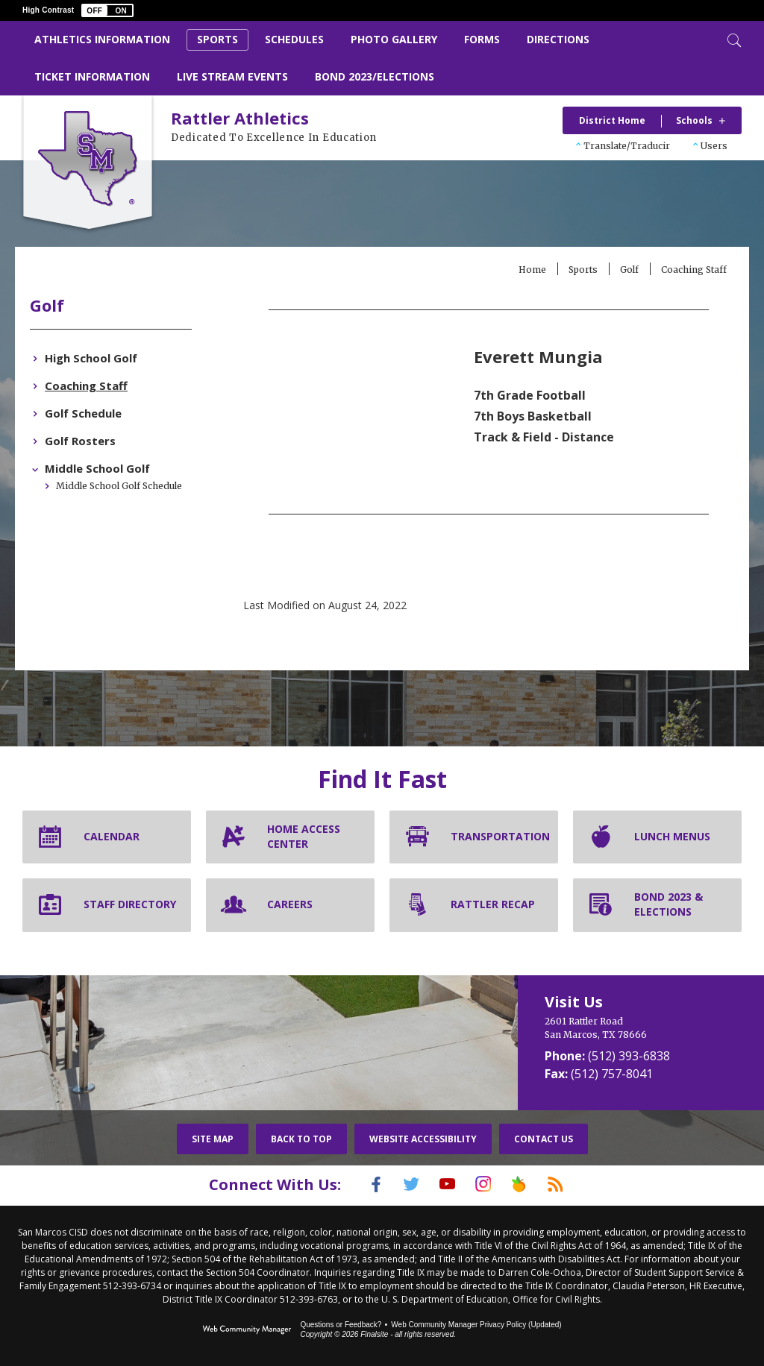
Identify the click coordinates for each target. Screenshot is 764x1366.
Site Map (213, 1139)
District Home (612, 120)
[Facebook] (357, 1184)
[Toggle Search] (732, 38)
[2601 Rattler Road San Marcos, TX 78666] (633, 1028)
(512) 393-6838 (629, 1056)
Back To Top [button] (301, 1139)
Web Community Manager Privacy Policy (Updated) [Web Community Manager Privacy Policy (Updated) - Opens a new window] (476, 1323)
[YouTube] (444, 1184)
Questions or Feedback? (340, 1323)
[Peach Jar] (530, 1184)
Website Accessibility (423, 1139)
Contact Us (543, 1139)
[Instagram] (487, 1184)
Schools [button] (694, 120)
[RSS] (574, 1184)
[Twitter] (401, 1184)
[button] (107, 10)
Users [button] (714, 145)
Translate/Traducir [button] (626, 145)
